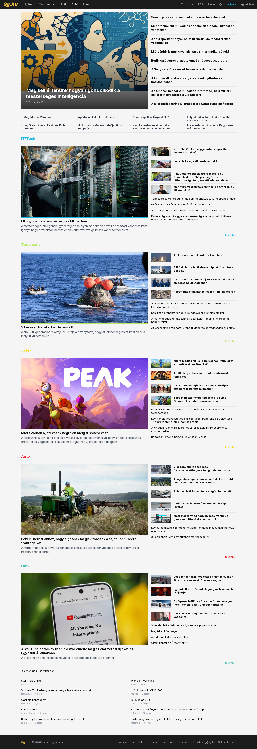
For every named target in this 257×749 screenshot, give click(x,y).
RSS (200, 4)
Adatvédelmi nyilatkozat (133, 742)
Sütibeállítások (227, 742)
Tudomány (46, 4)
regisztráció (247, 4)
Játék (63, 4)
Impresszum (158, 742)
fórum (190, 4)
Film (86, 4)
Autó (75, 4)
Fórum (172, 742)
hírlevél (211, 4)
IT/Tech (29, 4)
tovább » (230, 235)
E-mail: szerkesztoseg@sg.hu (197, 742)
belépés (231, 4)
